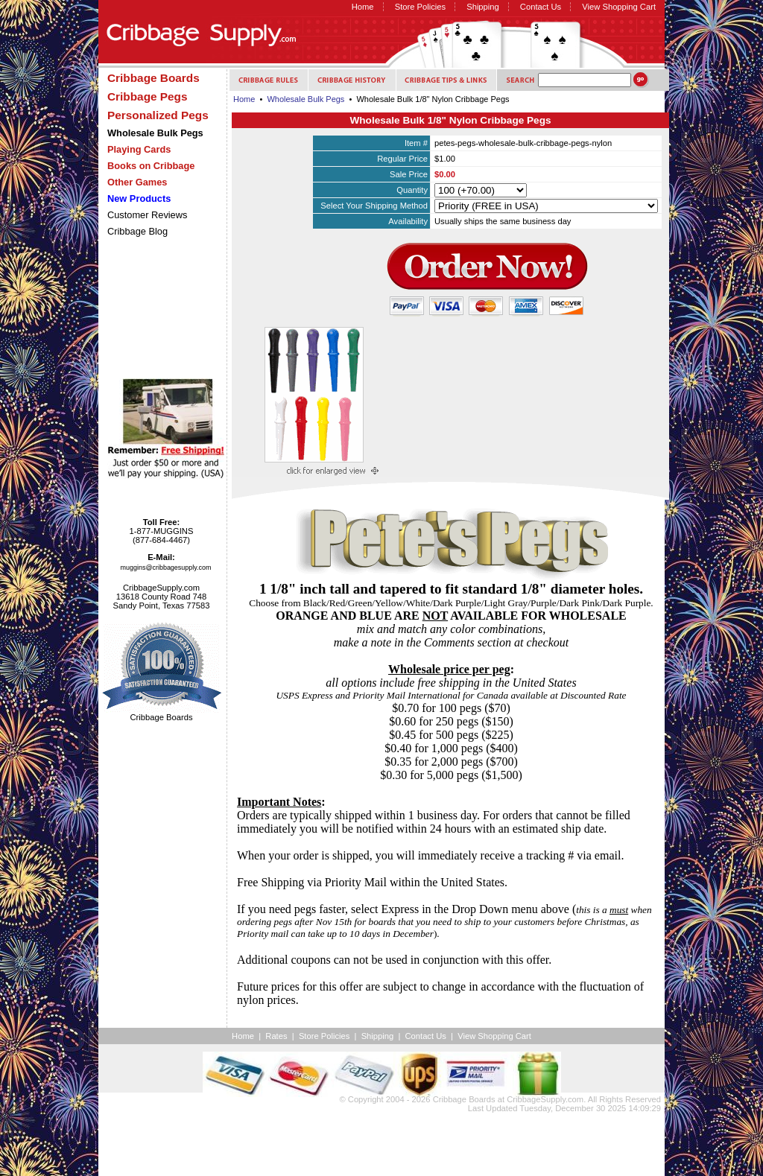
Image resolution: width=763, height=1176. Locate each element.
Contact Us (540, 6)
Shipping (482, 6)
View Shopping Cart (619, 6)
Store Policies (420, 6)
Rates (276, 1036)
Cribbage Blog (137, 231)
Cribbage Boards (464, 1099)
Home (363, 6)
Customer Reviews (147, 214)
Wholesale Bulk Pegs (305, 99)
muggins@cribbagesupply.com (166, 567)
